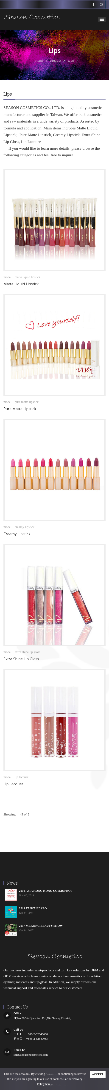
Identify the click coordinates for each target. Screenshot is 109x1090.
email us (19, 1050)
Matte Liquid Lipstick (21, 283)
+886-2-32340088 (36, 1034)
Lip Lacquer (13, 783)
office (17, 1013)
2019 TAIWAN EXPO (33, 908)
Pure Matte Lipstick (19, 408)
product (55, 60)
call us (18, 1029)
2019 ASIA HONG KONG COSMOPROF (46, 890)
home (39, 60)
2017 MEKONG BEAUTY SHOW (41, 925)
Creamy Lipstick (16, 533)
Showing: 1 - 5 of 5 (16, 814)
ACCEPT (97, 1074)
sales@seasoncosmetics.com (31, 1054)
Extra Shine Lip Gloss (21, 658)
